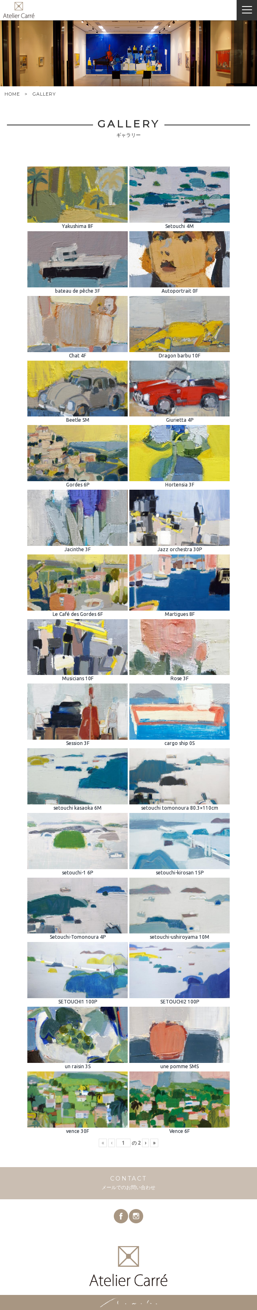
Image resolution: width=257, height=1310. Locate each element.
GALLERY (44, 94)
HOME (12, 94)
